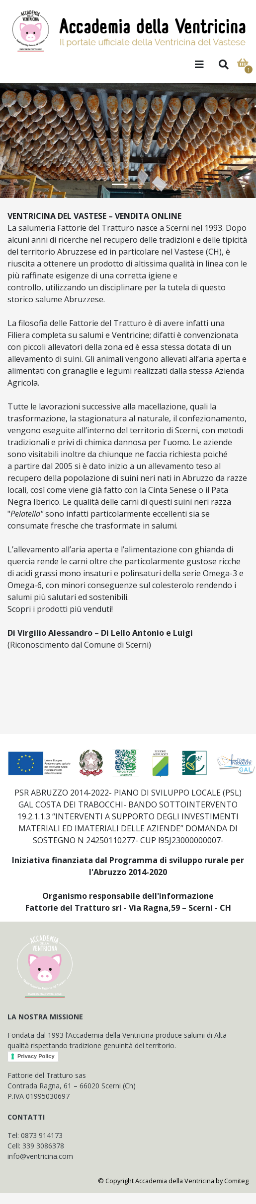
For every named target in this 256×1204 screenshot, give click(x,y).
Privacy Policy (36, 1056)
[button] (19, 140)
